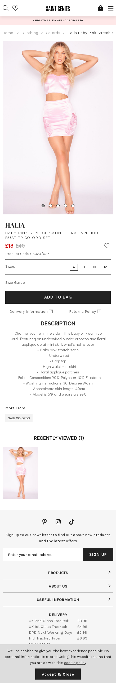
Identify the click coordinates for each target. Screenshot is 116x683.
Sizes (10, 266)
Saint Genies (58, 10)
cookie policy (75, 663)
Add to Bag (58, 297)
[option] (58, 20)
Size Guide (15, 282)
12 (105, 267)
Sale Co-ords (19, 418)
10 (94, 267)
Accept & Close (58, 674)
